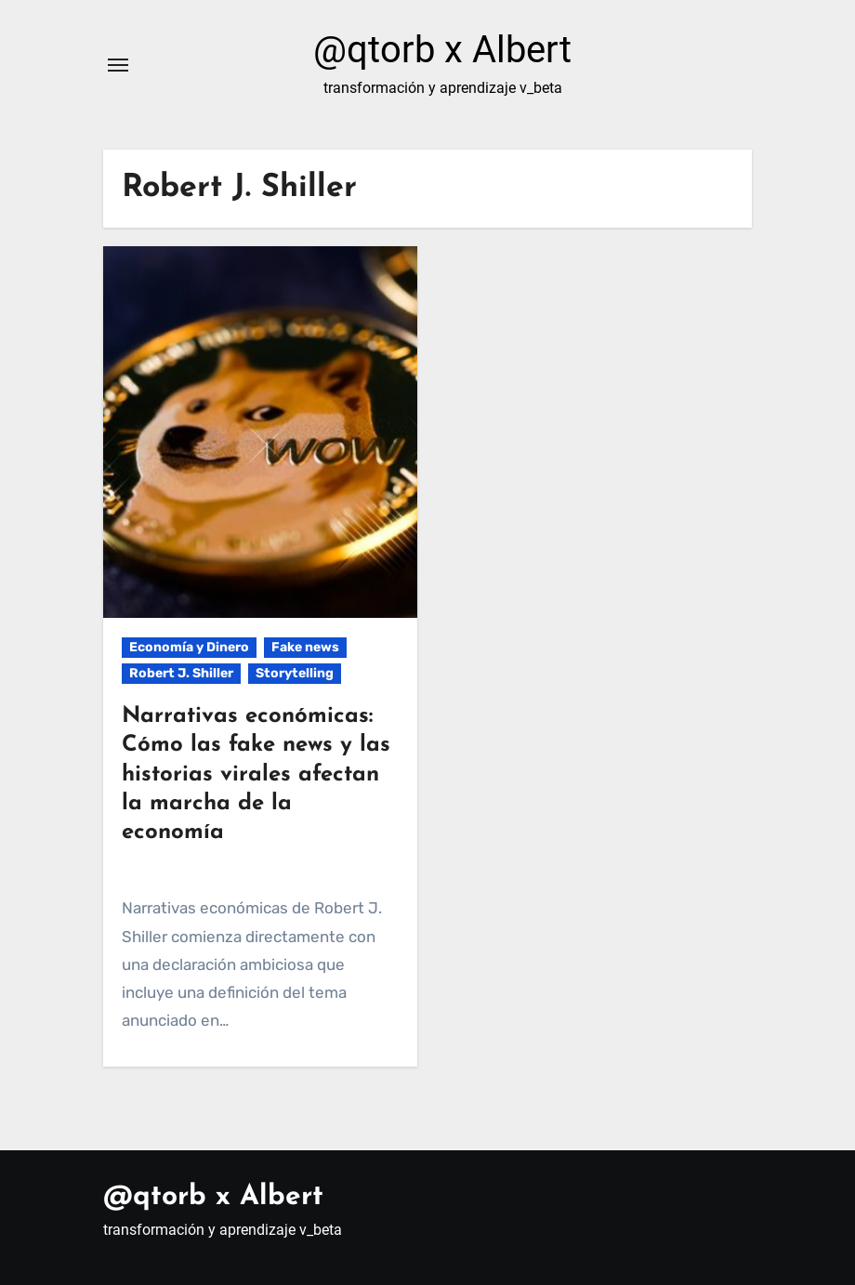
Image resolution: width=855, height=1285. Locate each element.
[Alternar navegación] (118, 65)
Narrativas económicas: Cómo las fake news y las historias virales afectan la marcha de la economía (256, 774)
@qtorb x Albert (442, 50)
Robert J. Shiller (181, 673)
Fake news (305, 647)
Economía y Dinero (189, 647)
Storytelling (295, 673)
